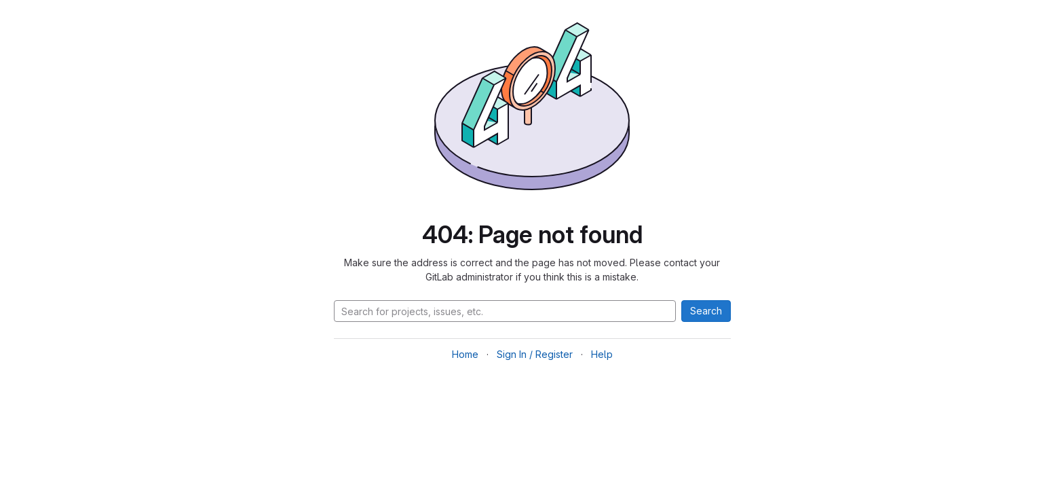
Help (602, 354)
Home (465, 354)
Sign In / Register (535, 354)
